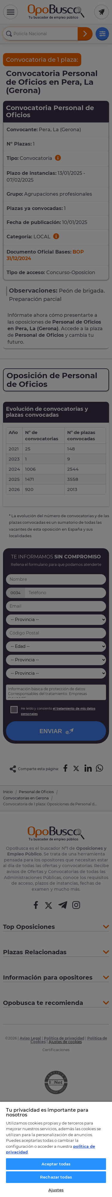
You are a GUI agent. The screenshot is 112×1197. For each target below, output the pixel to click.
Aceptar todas (56, 1164)
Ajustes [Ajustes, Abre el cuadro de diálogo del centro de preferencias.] (56, 1189)
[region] (56, 1149)
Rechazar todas (56, 1177)
